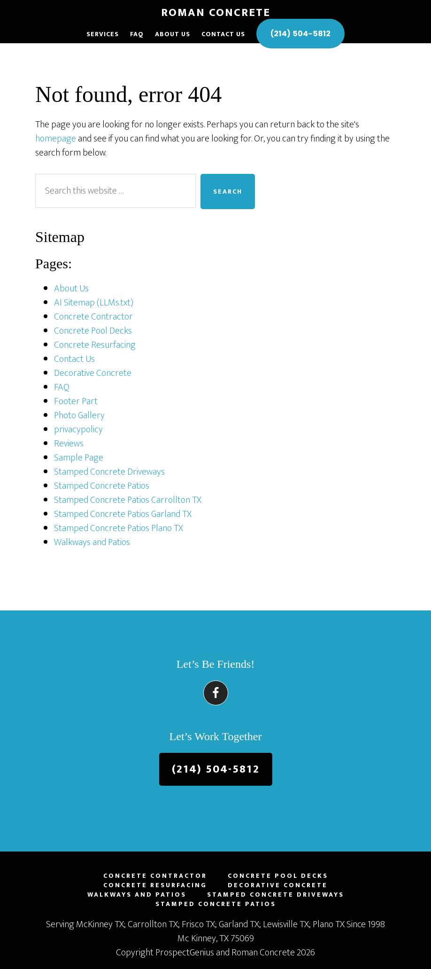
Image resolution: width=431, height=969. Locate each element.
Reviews (69, 444)
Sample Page (78, 458)
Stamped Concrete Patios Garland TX (123, 514)
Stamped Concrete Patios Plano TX (118, 528)
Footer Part (76, 401)
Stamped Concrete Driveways (109, 472)
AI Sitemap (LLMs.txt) (93, 303)
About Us (71, 289)
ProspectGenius (184, 953)
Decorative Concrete (92, 373)
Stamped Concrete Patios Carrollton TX (127, 500)
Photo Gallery (79, 415)
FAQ (61, 387)
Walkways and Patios (92, 542)
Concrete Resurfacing (95, 345)
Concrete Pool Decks (93, 331)
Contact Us (74, 359)
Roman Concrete (215, 12)
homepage (55, 139)
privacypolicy (78, 430)
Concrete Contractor (93, 317)
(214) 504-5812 (216, 769)
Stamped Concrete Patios (101, 486)
